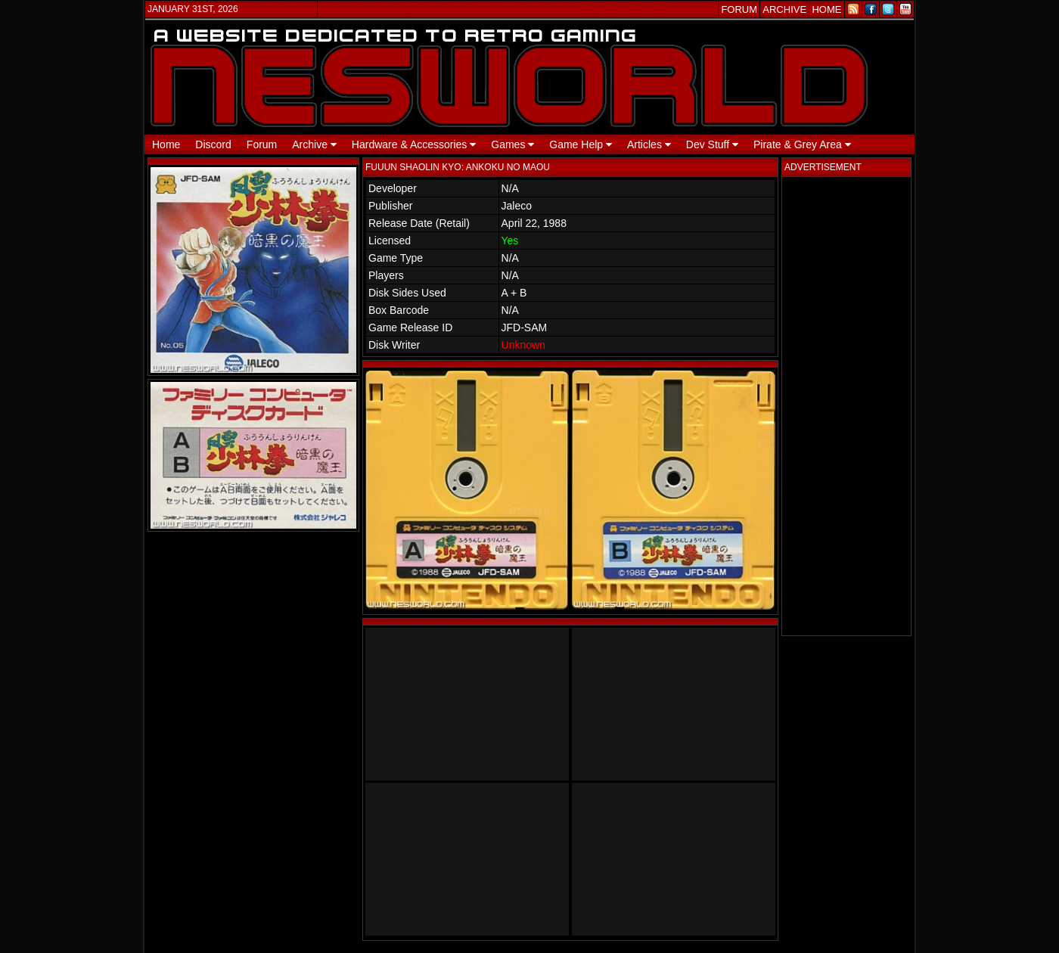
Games (512, 144)
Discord (213, 144)
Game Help (580, 144)
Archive (314, 144)
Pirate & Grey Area (802, 144)
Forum (262, 144)
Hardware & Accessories (414, 144)
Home (166, 144)
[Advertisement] (846, 406)
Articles (649, 144)
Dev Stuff (712, 144)
